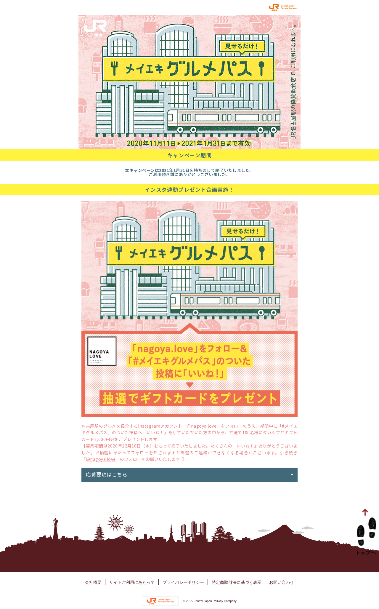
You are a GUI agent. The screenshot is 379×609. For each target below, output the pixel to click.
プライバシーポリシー (183, 582)
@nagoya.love (201, 426)
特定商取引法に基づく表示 (236, 582)
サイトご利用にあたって (132, 582)
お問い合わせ (281, 582)
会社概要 (93, 582)
